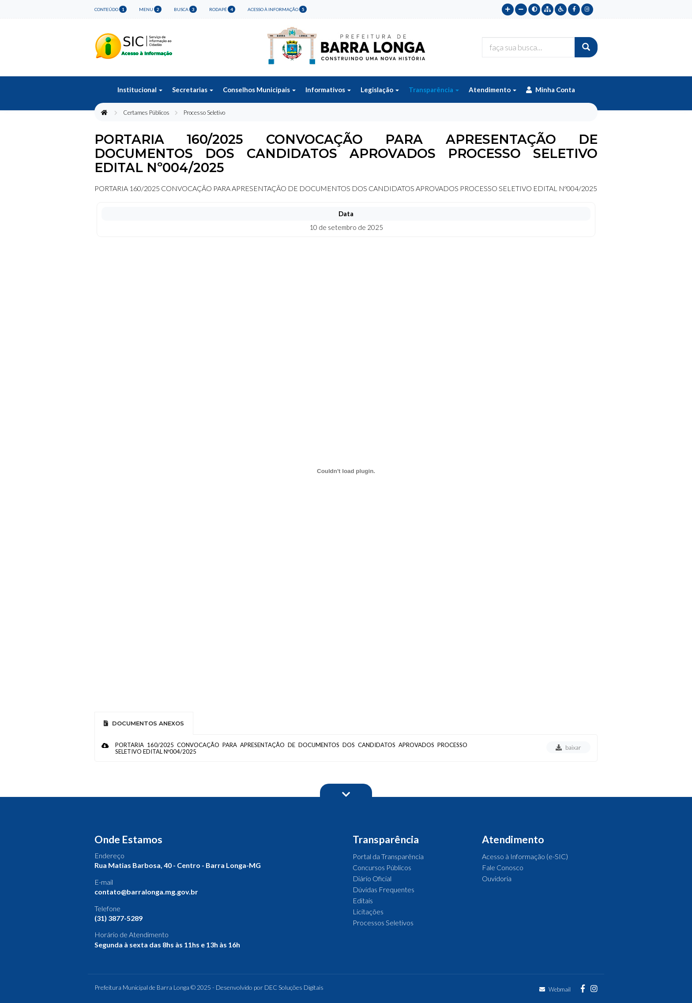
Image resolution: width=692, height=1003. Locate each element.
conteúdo (110, 9)
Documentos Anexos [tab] (144, 723)
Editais (363, 900)
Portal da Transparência (388, 856)
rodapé (222, 9)
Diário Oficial (372, 878)
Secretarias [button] (192, 90)
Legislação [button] (380, 90)
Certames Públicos (146, 112)
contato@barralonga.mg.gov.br (146, 891)
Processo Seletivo (204, 112)
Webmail (555, 989)
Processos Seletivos (383, 922)
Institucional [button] (139, 90)
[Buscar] (586, 47)
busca (185, 9)
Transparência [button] (434, 90)
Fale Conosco (502, 867)
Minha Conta (550, 90)
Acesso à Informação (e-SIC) (525, 856)
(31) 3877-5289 (118, 918)
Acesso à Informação (277, 9)
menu (150, 9)
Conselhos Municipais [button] (259, 90)
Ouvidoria (496, 878)
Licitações (368, 911)
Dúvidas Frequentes (383, 889)
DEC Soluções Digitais (293, 987)
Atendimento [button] (492, 90)
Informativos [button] (328, 90)
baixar (568, 747)
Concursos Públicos (382, 867)
